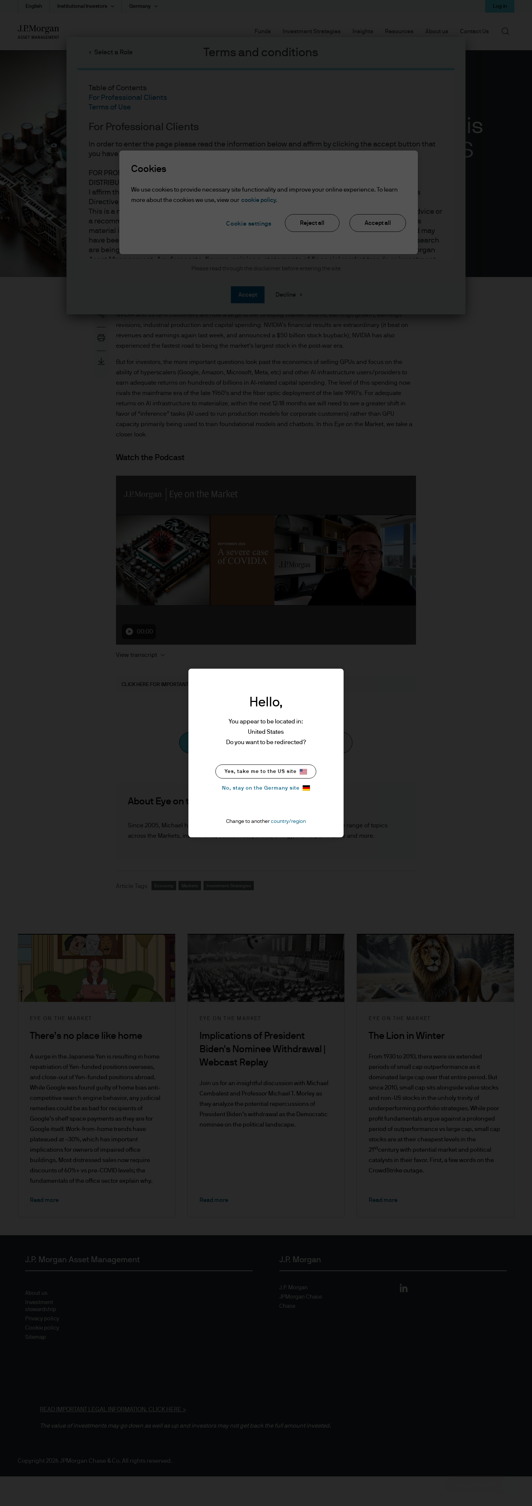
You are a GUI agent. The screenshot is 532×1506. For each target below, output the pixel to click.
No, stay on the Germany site (266, 788)
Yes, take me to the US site (266, 771)
